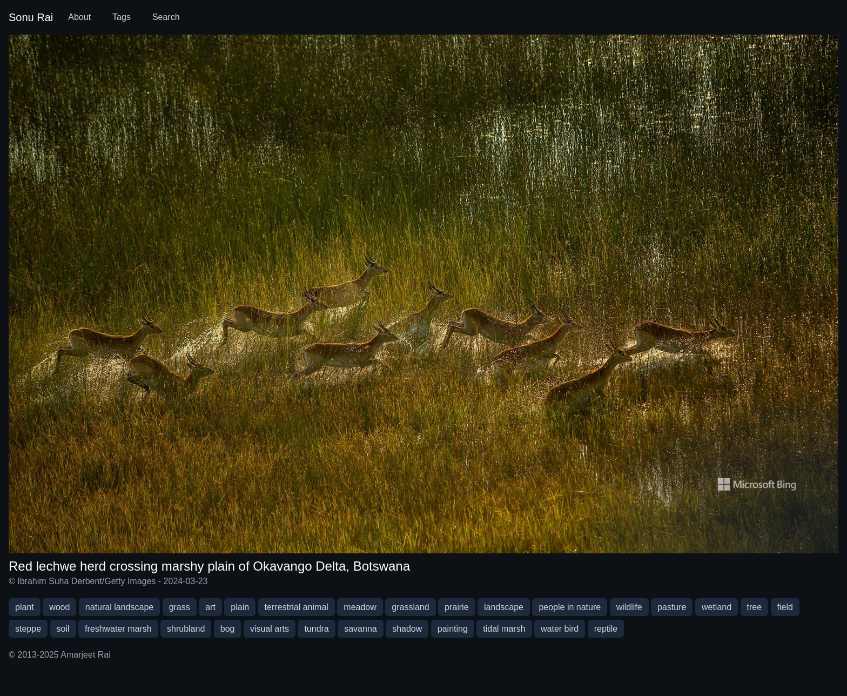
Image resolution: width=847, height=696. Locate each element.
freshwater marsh (118, 628)
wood (59, 607)
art (210, 607)
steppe (28, 628)
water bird (560, 628)
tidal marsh (504, 628)
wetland (716, 607)
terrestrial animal (296, 607)
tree (754, 607)
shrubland (186, 628)
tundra (316, 628)
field (785, 607)
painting (453, 628)
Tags (121, 17)
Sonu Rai (31, 17)
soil (63, 628)
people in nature (570, 607)
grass (179, 607)
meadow (360, 607)
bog (227, 628)
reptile (606, 628)
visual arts (269, 628)
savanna (360, 628)
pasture (671, 607)
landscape (503, 607)
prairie (456, 607)
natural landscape (119, 607)
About (79, 17)
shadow (407, 628)
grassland (410, 607)
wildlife (629, 607)
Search (166, 17)
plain (240, 607)
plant (24, 607)
